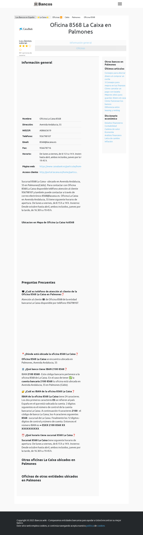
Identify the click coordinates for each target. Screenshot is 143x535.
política (90, 525)
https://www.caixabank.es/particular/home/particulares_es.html (71, 166)
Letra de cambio (112, 138)
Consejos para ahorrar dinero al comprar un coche (115, 76)
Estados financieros (114, 123)
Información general (81, 42)
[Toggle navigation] (120, 4)
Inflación (109, 141)
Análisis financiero (113, 135)
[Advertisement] (51, 91)
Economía (109, 132)
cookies (101, 525)
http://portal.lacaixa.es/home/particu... (59, 172)
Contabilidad (111, 126)
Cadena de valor (112, 129)
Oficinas (80, 48)
